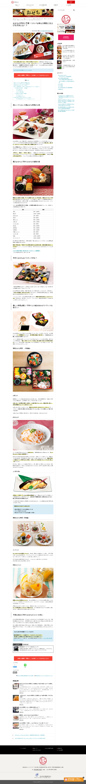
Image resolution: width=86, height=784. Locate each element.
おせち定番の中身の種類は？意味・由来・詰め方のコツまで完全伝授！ (68, 47)
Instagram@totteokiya (66, 37)
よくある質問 (60, 750)
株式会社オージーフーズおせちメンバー (25, 98)
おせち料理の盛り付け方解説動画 (65, 87)
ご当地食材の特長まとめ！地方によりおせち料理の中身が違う (68, 67)
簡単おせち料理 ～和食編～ (21, 88)
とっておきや (23, 748)
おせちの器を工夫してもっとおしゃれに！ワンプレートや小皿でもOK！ (29, 738)
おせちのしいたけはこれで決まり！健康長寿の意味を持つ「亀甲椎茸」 (28, 735)
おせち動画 (60, 85)
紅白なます (19, 90)
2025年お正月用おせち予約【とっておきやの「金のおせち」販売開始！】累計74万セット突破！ (66, 101)
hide (28, 80)
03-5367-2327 (38, 769)
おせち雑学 (60, 84)
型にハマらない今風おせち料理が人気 (21, 82)
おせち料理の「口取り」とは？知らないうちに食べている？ (33, 723)
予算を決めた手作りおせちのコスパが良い (22, 97)
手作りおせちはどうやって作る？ (20, 85)
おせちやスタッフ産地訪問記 (65, 76)
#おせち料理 (30, 675)
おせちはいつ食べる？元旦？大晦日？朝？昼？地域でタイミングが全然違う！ (68, 57)
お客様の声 (60, 89)
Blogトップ (35, 748)
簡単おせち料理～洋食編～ (21, 93)
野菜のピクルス (20, 96)
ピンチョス (19, 94)
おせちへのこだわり (37, 750)
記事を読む (21, 692)
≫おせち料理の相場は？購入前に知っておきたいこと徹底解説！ (27, 250)
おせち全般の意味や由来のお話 (46, 30)
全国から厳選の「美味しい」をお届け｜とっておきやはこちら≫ (33, 75)
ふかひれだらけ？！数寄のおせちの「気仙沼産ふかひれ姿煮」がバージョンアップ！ (66, 97)
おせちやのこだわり (62, 75)
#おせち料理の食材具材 (22, 675)
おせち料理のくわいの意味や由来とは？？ (29, 707)
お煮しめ (19, 89)
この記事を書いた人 (18, 644)
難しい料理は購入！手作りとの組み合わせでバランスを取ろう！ (26, 86)
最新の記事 (26, 644)
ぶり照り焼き (20, 92)
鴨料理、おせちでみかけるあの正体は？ (29, 715)
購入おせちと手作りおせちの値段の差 (21, 83)
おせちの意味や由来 (49, 748)
